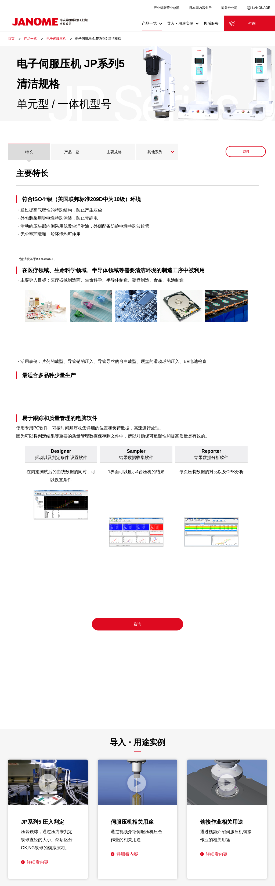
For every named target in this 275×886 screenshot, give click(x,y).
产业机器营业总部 (166, 8)
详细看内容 (37, 862)
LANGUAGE (261, 8)
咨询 (252, 23)
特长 (29, 152)
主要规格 (114, 152)
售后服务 (211, 23)
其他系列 (154, 152)
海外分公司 (229, 8)
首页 (11, 39)
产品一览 (30, 39)
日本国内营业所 (200, 8)
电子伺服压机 (56, 39)
